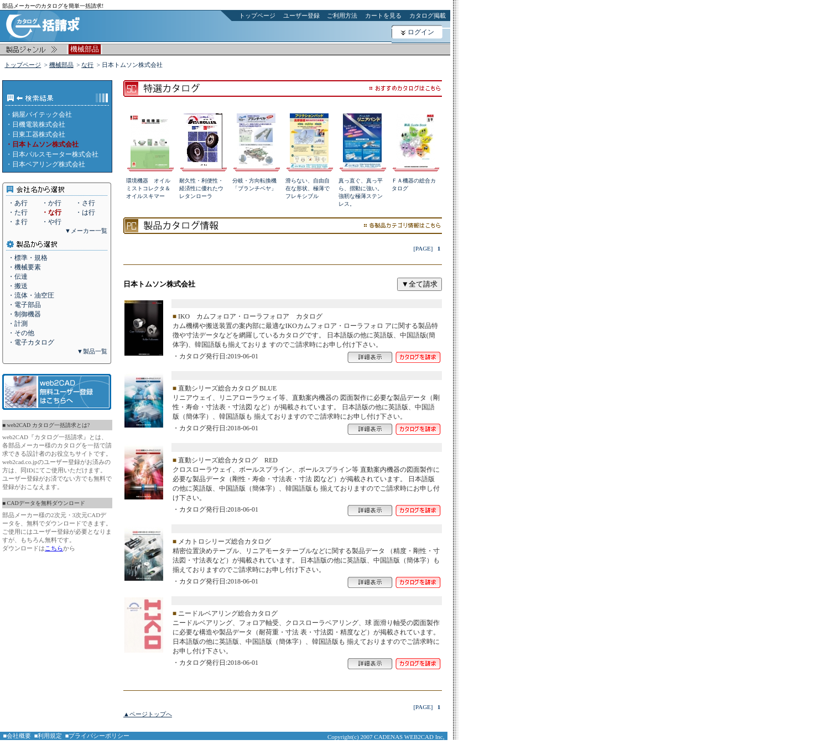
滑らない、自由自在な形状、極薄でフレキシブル (307, 188)
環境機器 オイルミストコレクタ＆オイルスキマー (148, 188)
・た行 (18, 212)
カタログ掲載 (427, 15)
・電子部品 (24, 305)
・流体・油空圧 (31, 295)
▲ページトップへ (147, 714)
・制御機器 (24, 314)
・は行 (85, 212)
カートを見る (383, 15)
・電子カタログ (31, 342)
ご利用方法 (342, 15)
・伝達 (18, 276)
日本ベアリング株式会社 (48, 164)
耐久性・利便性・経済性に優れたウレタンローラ (201, 188)
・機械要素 (24, 267)
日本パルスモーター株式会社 (55, 154)
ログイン (421, 32)
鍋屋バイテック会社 (42, 114)
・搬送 (18, 286)
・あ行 (18, 203)
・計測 (18, 323)
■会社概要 (17, 735)
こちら (54, 548)
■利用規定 (48, 735)
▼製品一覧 (92, 351)
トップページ (257, 15)
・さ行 (85, 203)
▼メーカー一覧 (86, 230)
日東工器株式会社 (38, 134)
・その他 (21, 333)
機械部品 (61, 64)
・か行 (51, 203)
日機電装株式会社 (38, 124)
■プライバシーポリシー (97, 735)
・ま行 (18, 222)
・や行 (51, 222)
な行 (87, 64)
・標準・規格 (28, 258)
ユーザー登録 (301, 15)
